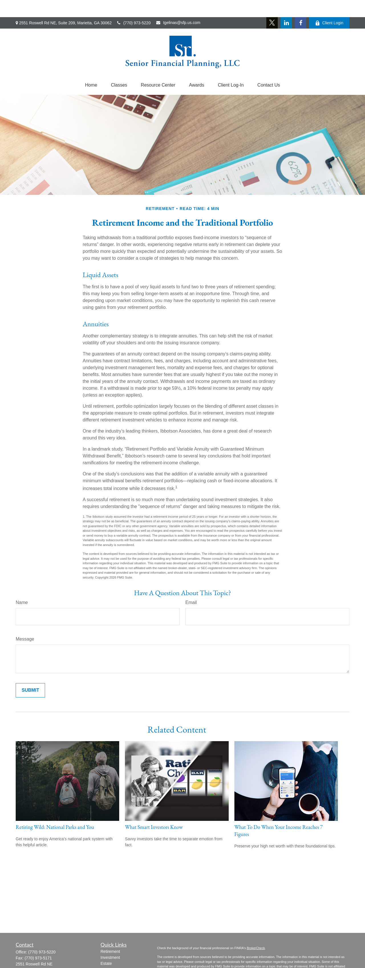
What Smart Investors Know (154, 809)
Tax (104, 958)
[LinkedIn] (286, 5)
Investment (110, 940)
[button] (91, 68)
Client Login (329, 5)
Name (22, 585)
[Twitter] (272, 5)
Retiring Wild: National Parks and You (55, 809)
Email (191, 585)
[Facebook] (300, 5)
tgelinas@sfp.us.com (178, 5)
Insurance (109, 952)
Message (25, 621)
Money (107, 964)
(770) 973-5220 (134, 5)
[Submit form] (30, 673)
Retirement (110, 934)
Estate (106, 946)
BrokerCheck (256, 931)
